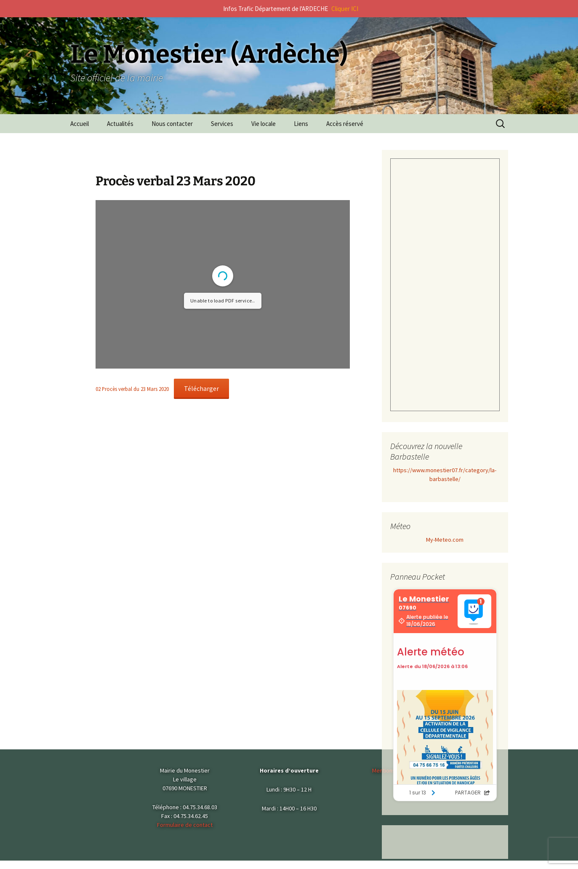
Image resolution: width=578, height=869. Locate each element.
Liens (301, 124)
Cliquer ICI (344, 9)
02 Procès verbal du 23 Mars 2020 (132, 388)
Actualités (120, 124)
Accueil (79, 124)
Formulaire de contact (185, 825)
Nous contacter (172, 124)
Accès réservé (344, 124)
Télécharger (201, 388)
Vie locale (263, 124)
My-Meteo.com (444, 539)
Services (222, 124)
